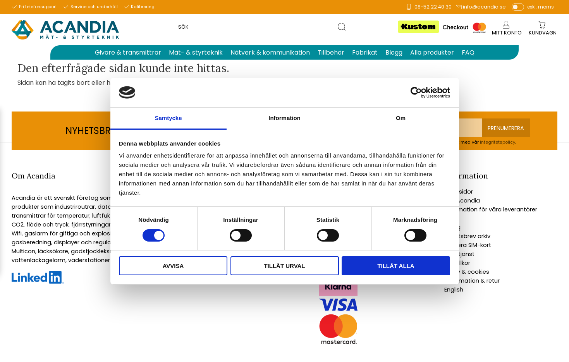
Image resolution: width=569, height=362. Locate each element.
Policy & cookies (466, 272)
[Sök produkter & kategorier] (258, 26)
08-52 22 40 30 (433, 6)
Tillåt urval (284, 265)
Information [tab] (284, 118)
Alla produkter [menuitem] (432, 52)
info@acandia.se (484, 6)
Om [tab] (401, 118)
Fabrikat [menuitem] (365, 52)
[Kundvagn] (543, 33)
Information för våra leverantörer (490, 209)
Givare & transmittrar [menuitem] (128, 52)
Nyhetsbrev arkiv (467, 236)
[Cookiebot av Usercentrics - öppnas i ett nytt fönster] (416, 92)
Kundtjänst (459, 254)
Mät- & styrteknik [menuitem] (196, 52)
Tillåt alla (395, 265)
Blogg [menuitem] (393, 52)
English (453, 289)
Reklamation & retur (472, 281)
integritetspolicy (497, 142)
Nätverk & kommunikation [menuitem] (270, 52)
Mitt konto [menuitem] (507, 32)
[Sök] (342, 26)
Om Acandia (462, 200)
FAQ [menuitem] (468, 52)
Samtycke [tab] (168, 118)
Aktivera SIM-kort (467, 245)
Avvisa (173, 265)
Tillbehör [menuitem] (331, 52)
